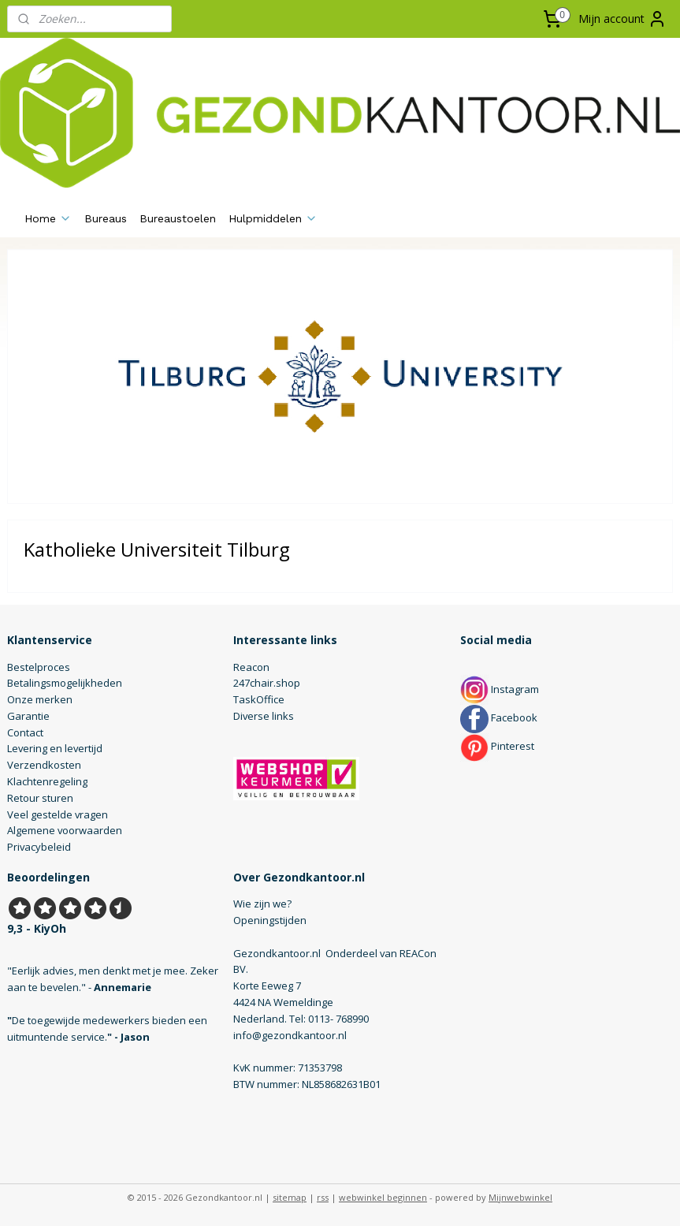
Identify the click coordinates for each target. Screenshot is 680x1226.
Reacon (251, 667)
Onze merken (39, 699)
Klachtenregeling (47, 781)
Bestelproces (38, 667)
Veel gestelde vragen (57, 814)
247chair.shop (266, 683)
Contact (25, 732)
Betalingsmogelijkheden (64, 683)
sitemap (290, 1197)
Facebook (498, 717)
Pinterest (497, 746)
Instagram (499, 689)
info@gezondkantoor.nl (290, 1035)
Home (48, 218)
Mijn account (622, 18)
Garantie (28, 716)
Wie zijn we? (262, 903)
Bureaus (105, 218)
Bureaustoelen (177, 218)
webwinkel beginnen (383, 1197)
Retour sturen (40, 798)
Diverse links (263, 716)
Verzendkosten (44, 765)
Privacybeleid (39, 847)
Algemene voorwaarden (64, 830)
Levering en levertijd (54, 748)
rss (323, 1197)
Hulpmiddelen (273, 218)
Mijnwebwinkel (520, 1197)
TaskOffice (258, 699)
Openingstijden (270, 920)
